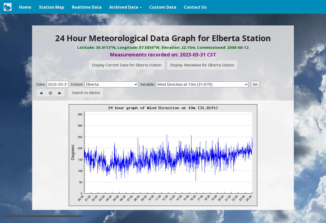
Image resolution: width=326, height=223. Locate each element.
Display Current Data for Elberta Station (126, 64)
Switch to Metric (85, 92)
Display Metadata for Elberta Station (202, 64)
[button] (125, 7)
